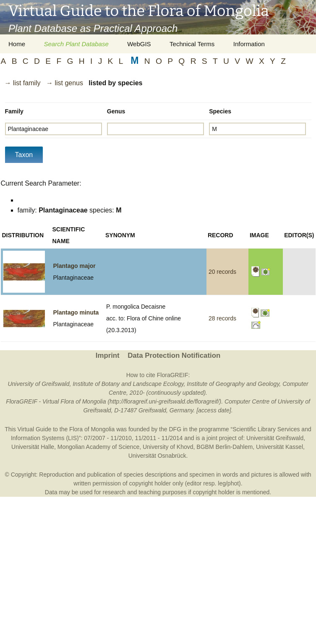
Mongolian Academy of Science (98, 446)
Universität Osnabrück (157, 455)
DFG (175, 429)
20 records (222, 271)
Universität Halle (32, 446)
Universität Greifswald (274, 438)
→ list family (22, 83)
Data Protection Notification (174, 355)
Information (249, 43)
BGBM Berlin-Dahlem (224, 446)
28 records (222, 318)
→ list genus (64, 83)
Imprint (108, 355)
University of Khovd (168, 446)
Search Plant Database (76, 43)
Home (16, 43)
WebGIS (139, 43)
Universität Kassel (279, 446)
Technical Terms (192, 43)
